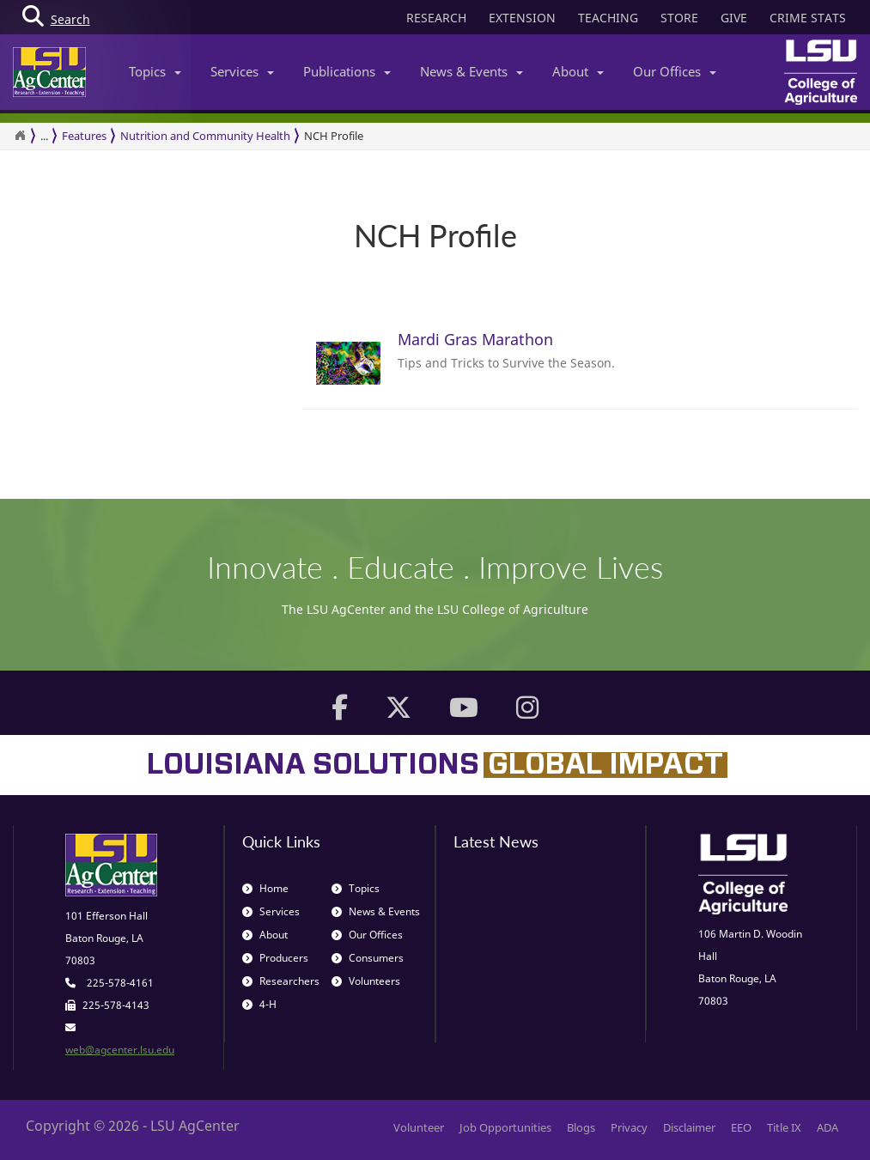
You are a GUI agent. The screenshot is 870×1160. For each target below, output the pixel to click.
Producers (275, 957)
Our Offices (674, 71)
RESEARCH (436, 17)
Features (84, 135)
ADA (827, 1127)
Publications (347, 71)
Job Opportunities (505, 1127)
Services (242, 71)
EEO (741, 1127)
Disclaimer (689, 1127)
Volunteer (418, 1127)
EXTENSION (522, 17)
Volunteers (366, 981)
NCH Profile (333, 135)
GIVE (734, 17)
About (578, 71)
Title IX (784, 1127)
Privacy (629, 1127)
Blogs (581, 1127)
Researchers (280, 981)
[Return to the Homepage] (20, 136)
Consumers (368, 957)
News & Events (471, 71)
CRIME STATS (808, 17)
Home (265, 888)
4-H (259, 1004)
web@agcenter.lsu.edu (119, 1049)
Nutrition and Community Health (205, 135)
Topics (155, 71)
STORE (679, 17)
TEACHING (608, 17)
